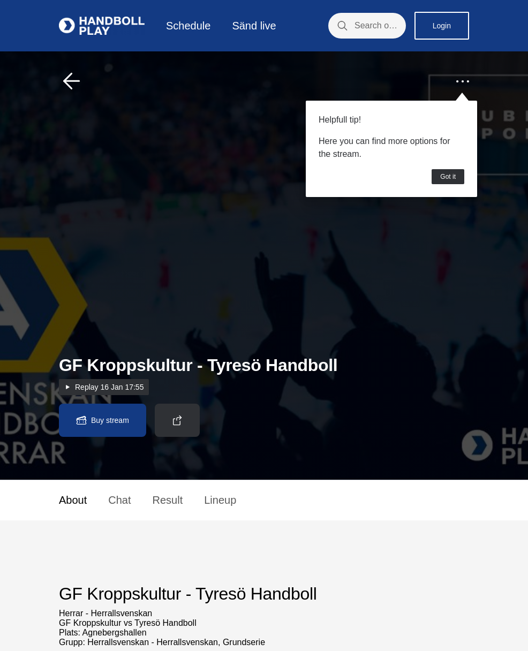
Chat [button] (119, 500)
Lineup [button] (220, 500)
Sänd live (254, 26)
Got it (448, 176)
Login (442, 25)
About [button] (73, 500)
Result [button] (168, 500)
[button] (72, 81)
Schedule (188, 26)
